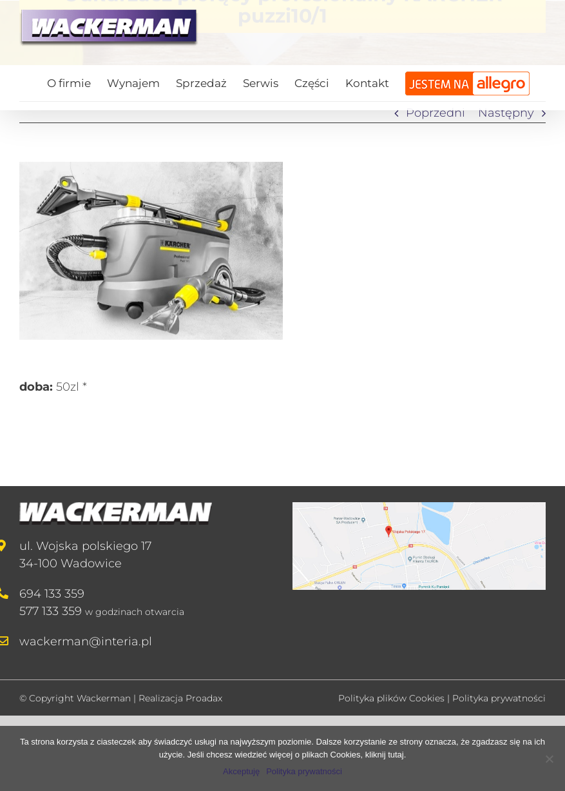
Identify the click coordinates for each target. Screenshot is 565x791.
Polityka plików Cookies (391, 698)
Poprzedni (435, 113)
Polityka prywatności (499, 698)
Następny (506, 113)
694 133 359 (51, 594)
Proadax (204, 698)
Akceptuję (241, 771)
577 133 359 (50, 611)
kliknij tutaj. (386, 754)
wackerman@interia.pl (85, 641)
